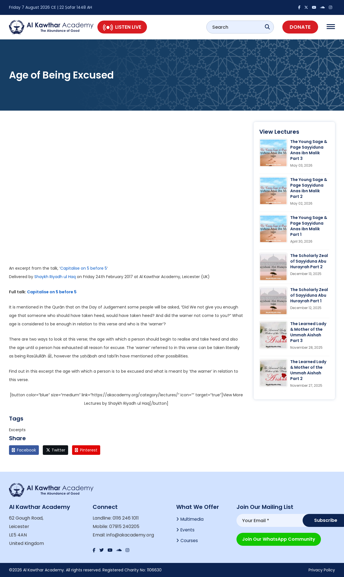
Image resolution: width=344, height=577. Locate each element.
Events (187, 530)
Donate (300, 26)
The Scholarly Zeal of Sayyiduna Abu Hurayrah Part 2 (309, 261)
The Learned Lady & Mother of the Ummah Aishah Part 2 (308, 370)
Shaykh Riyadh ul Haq (55, 276)
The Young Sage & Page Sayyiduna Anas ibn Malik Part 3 (308, 150)
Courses (189, 542)
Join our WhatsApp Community (278, 538)
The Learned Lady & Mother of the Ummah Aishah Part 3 (308, 332)
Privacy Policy (322, 570)
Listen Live (122, 27)
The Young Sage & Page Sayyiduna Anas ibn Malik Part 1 (308, 226)
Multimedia (192, 519)
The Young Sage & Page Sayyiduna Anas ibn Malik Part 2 (308, 188)
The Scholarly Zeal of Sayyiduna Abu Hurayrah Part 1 (309, 295)
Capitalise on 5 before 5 (83, 268)
